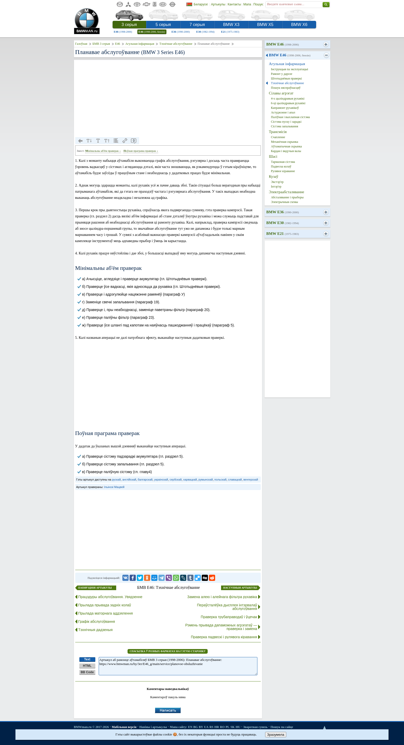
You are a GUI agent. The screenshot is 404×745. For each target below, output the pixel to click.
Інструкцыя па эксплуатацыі (289, 69)
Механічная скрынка (284, 142)
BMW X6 (299, 24)
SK (233, 727)
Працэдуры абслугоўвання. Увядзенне (110, 597)
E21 (230, 31)
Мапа (247, 4)
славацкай (235, 479)
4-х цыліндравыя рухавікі (288, 98)
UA (206, 727)
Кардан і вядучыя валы (286, 151)
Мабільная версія (124, 727)
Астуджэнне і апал (283, 112)
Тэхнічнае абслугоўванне (175, 44)
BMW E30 (282, 223)
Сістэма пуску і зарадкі (286, 121)
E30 (205, 31)
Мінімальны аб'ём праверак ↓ (103, 150)
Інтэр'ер (276, 186)
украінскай (161, 479)
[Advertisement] (168, 99)
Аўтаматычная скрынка (286, 146)
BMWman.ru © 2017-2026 (91, 727)
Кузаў (273, 176)
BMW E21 (282, 234)
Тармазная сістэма (283, 162)
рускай (116, 479)
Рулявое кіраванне (283, 171)
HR (216, 727)
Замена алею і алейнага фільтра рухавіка (222, 597)
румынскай (205, 479)
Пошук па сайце (282, 727)
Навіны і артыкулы (153, 727)
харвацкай (190, 479)
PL (228, 727)
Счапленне (278, 137)
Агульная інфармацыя (139, 44)
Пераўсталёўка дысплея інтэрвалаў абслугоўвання (227, 606)
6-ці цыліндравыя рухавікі (288, 103)
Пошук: (258, 4)
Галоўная (81, 44)
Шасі (273, 156)
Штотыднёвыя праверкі (286, 78)
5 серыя (163, 24)
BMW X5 (265, 24)
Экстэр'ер (277, 182)
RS (211, 727)
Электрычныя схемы (284, 202)
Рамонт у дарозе (281, 74)
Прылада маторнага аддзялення (105, 613)
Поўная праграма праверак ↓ (140, 150)
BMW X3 (231, 24)
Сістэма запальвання (284, 126)
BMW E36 (282, 212)
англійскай (129, 479)
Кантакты (234, 4)
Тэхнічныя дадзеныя (95, 630)
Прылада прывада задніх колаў (104, 605)
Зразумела (275, 735)
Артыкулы (218, 4)
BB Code (87, 672)
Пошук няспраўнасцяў (286, 88)
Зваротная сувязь (255, 727)
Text (87, 659)
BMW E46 (282, 44)
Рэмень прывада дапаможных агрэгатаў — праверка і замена (221, 627)
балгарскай (145, 479)
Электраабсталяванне (286, 192)
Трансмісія (278, 132)
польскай (220, 479)
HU (237, 727)
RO (222, 727)
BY (201, 727)
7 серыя (197, 24)
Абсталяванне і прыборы (287, 197)
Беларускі (201, 4)
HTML (87, 666)
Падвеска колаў (281, 166)
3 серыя (129, 24)
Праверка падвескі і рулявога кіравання (224, 637)
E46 (123, 31)
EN (190, 727)
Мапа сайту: (178, 727)
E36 (181, 31)
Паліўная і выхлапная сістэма (290, 117)
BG (195, 727)
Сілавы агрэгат (281, 93)
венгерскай (250, 479)
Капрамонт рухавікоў (285, 108)
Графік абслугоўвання (96, 621)
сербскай (176, 479)
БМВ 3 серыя (101, 44)
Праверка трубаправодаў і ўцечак (229, 617)
